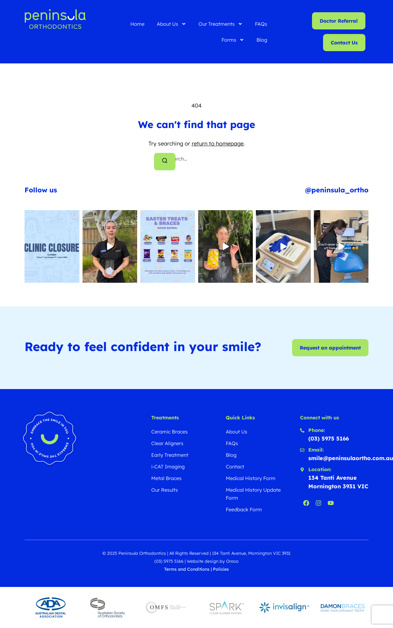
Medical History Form (250, 478)
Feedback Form (244, 509)
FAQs (261, 24)
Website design (202, 561)
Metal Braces (166, 478)
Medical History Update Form (253, 494)
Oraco (232, 561)
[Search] (164, 161)
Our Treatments (220, 23)
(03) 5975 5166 (168, 561)
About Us (171, 23)
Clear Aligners (167, 443)
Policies (221, 569)
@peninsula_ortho (336, 190)
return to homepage (218, 143)
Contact (235, 466)
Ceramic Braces (169, 432)
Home (137, 24)
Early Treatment (169, 455)
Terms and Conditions (187, 569)
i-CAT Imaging (168, 466)
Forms (233, 39)
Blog (261, 40)
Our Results (164, 490)
